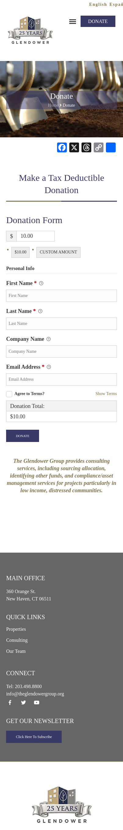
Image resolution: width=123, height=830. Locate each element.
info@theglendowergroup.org (35, 693)
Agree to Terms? (29, 393)
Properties (16, 629)
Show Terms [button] (106, 393)
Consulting (16, 640)
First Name (24, 283)
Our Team (16, 651)
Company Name (28, 339)
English (98, 4)
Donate (98, 21)
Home (53, 105)
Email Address (28, 367)
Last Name (24, 311)
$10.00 (21, 252)
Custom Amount (58, 252)
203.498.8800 (28, 686)
